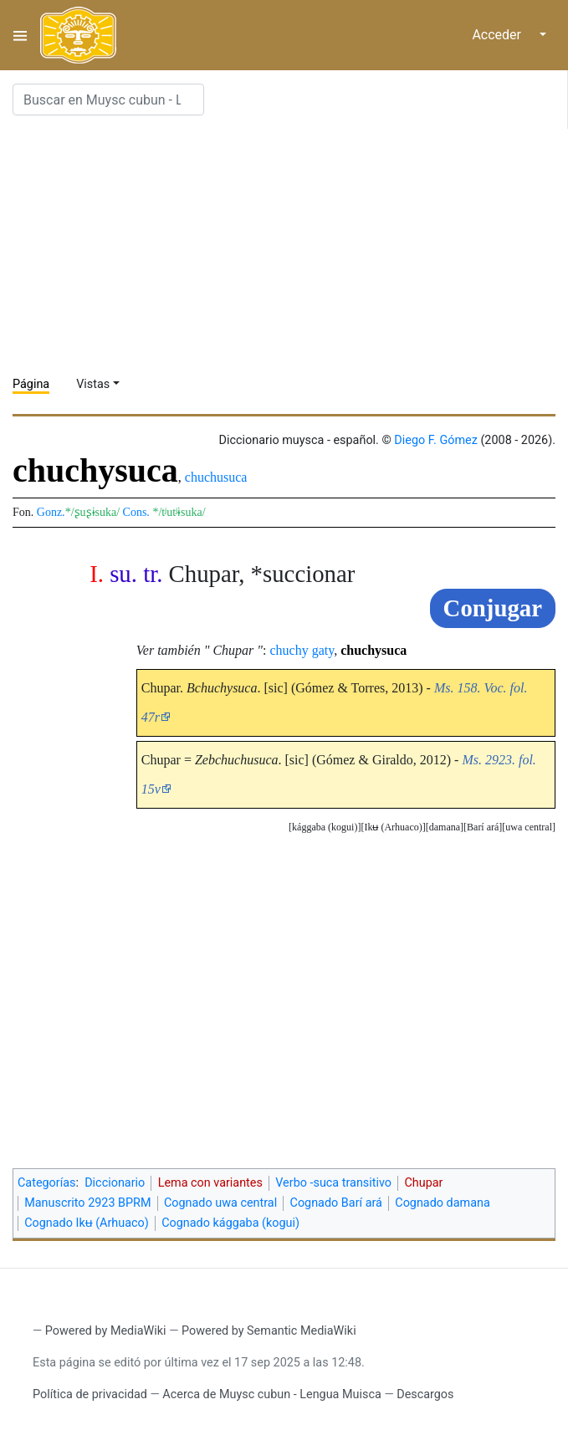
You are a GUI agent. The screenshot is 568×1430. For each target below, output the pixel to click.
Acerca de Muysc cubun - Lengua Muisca (271, 1394)
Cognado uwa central (220, 1203)
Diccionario (114, 1183)
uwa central (528, 827)
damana (444, 827)
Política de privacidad (90, 1394)
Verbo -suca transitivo (333, 1183)
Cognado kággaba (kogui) (230, 1223)
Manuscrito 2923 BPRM (87, 1203)
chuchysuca (373, 650)
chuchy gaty (302, 650)
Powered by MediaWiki (105, 1331)
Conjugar (492, 608)
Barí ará (483, 827)
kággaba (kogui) (324, 827)
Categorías (47, 1183)
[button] (528, 827)
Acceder (496, 35)
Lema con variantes (210, 1183)
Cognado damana (442, 1203)
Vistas (93, 384)
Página (31, 384)
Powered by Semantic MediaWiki (269, 1331)
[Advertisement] (290, 246)
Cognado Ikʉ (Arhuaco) (86, 1223)
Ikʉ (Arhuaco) (393, 827)
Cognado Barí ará (336, 1203)
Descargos (425, 1394)
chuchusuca (216, 477)
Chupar (423, 1183)
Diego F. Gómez (436, 440)
